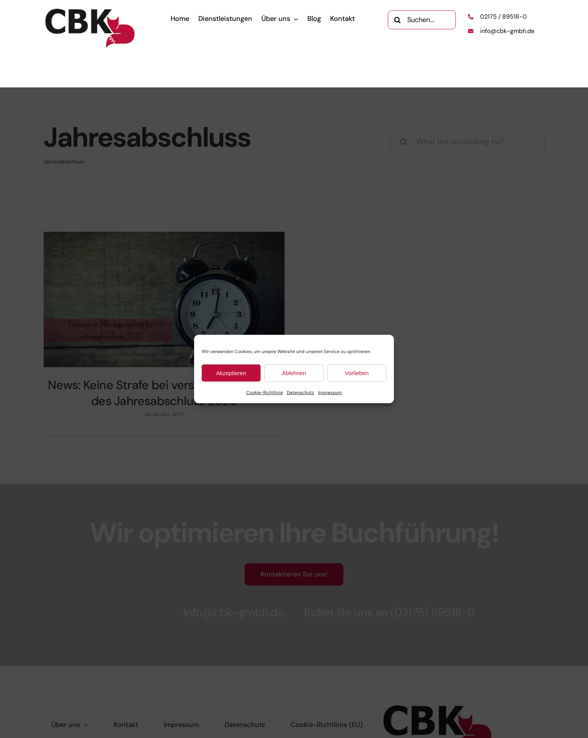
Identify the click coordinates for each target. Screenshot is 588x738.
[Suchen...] (421, 19)
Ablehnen (294, 373)
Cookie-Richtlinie (264, 393)
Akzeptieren (231, 373)
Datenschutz (300, 393)
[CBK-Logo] (90, 11)
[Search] (397, 19)
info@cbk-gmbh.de (507, 31)
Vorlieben (357, 373)
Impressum (330, 393)
